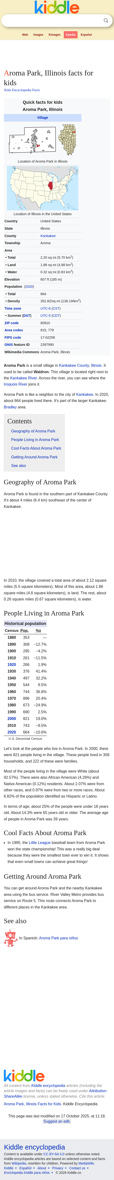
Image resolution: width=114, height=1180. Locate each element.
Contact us (77, 1168)
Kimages (54, 34)
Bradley (10, 407)
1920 (12, 665)
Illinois (96, 365)
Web (25, 34)
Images (38, 34)
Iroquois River (15, 384)
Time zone (13, 308)
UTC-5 (45, 315)
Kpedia (70, 34)
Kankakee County (74, 365)
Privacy (57, 1168)
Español (86, 34)
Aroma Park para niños (58, 938)
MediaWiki (86, 1163)
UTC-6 (45, 308)
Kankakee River (23, 378)
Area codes (14, 330)
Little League (40, 843)
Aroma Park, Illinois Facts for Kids (32, 1104)
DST (26, 315)
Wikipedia (19, 1163)
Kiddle (8, 1168)
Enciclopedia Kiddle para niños (27, 1173)
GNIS (9, 345)
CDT (56, 315)
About (42, 1168)
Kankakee (48, 236)
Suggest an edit (56, 1121)
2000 (12, 719)
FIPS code (13, 337)
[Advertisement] (57, 53)
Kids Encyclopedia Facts (22, 90)
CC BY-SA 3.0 (54, 1154)
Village (42, 117)
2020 (29, 286)
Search (106, 20)
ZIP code (12, 323)
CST (56, 308)
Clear (96, 21)
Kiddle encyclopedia (48, 1086)
